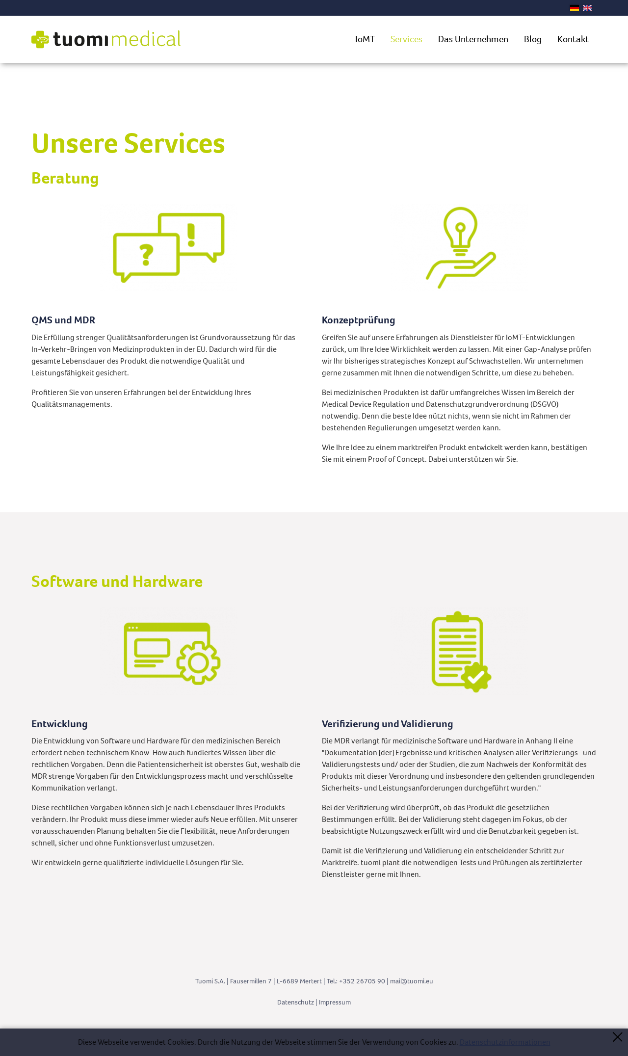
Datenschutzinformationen (505, 1042)
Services (406, 39)
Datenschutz (295, 1002)
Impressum (335, 1002)
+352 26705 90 (362, 981)
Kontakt (573, 39)
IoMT (365, 39)
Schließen (618, 1036)
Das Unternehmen (473, 39)
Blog (533, 39)
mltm (411, 981)
